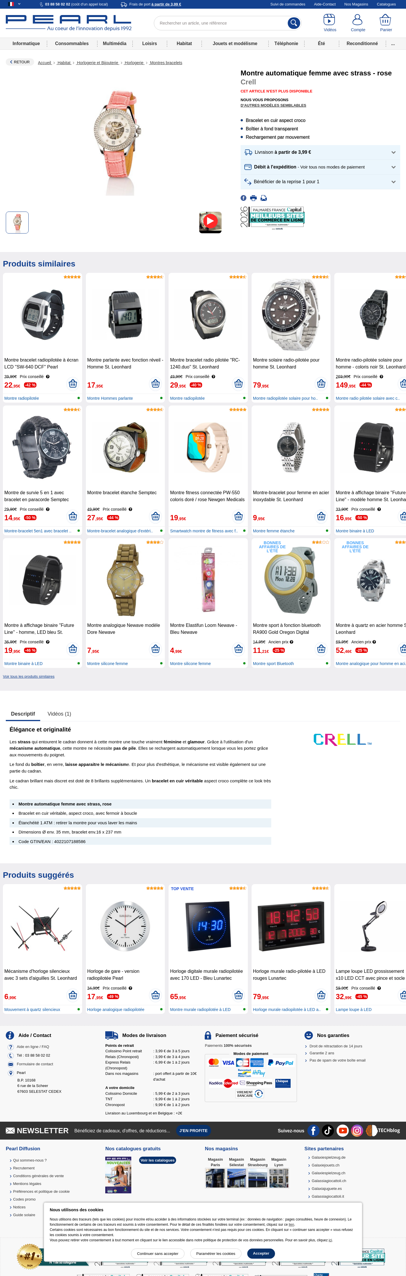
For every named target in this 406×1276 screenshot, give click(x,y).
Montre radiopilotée (21, 398)
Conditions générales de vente (38, 1176)
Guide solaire (24, 1215)
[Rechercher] (294, 23)
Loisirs (149, 43)
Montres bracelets (165, 62)
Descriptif (23, 714)
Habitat (184, 43)
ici (330, 1240)
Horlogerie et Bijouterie (97, 62)
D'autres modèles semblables (273, 105)
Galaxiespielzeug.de (329, 1157)
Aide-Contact (325, 4)
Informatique (26, 43)
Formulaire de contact (35, 1064)
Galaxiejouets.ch (325, 1165)
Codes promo (24, 1199)
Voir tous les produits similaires (28, 676)
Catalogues (386, 4)
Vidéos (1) (59, 714)
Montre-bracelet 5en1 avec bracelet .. (37, 531)
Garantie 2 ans (322, 1053)
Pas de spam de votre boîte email (338, 1060)
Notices (19, 1207)
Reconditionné (362, 43)
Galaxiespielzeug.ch (328, 1173)
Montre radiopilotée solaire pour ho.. (285, 398)
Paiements (228, 1045)
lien (291, 1225)
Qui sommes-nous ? (30, 1160)
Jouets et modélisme (235, 43)
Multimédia (114, 43)
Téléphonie (286, 43)
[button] (320, 152)
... (393, 43)
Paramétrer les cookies (215, 1253)
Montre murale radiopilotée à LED (200, 1009)
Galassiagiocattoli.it (328, 1196)
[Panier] (386, 23)
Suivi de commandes (287, 4)
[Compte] (358, 23)
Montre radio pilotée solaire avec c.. (368, 398)
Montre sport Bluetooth (273, 663)
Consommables (71, 43)
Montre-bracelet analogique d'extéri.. (120, 531)
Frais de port (155, 4)
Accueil (45, 62)
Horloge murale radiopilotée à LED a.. (287, 1009)
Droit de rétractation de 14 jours (336, 1046)
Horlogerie (134, 62)
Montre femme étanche (274, 531)
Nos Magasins (356, 4)
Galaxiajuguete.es (327, 1188)
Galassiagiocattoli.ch (329, 1181)
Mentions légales (27, 1183)
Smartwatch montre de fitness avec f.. (204, 531)
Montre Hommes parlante (110, 398)
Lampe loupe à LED (354, 1009)
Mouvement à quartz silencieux (32, 1009)
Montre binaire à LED (355, 531)
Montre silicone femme (107, 663)
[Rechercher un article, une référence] (228, 23)
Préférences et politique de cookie (41, 1191)
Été (321, 43)
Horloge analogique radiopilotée (116, 1009)
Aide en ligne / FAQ (33, 1046)
